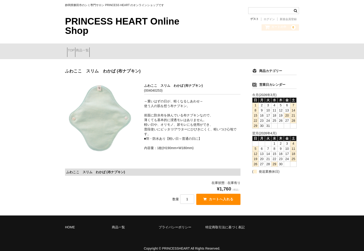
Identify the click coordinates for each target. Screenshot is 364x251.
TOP (73, 48)
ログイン (269, 19)
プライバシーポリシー (175, 221)
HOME (70, 221)
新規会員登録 (288, 19)
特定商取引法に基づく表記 (225, 221)
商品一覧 (92, 48)
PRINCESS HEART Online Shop (122, 26)
